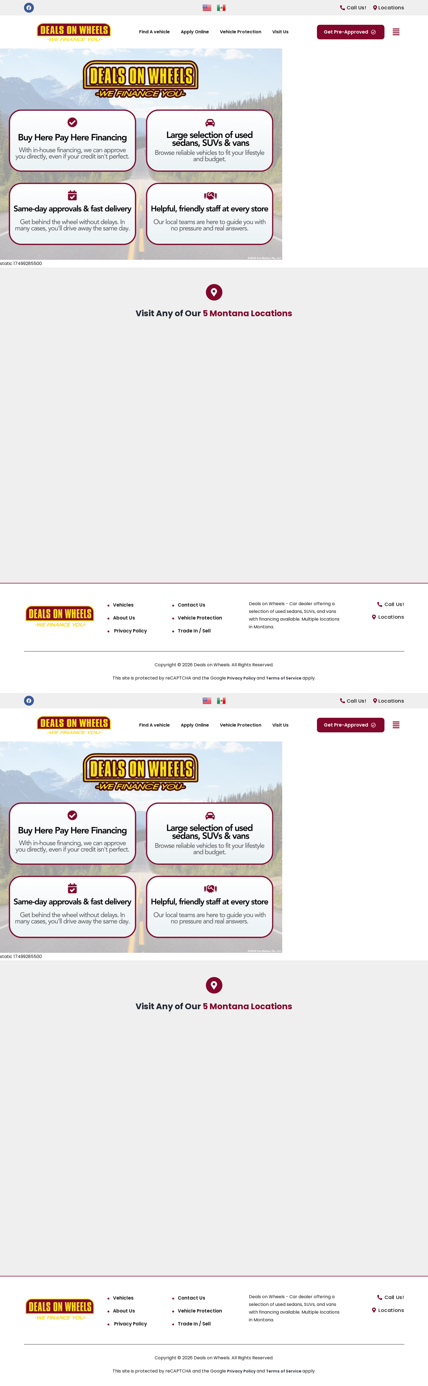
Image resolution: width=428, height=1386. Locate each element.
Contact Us (191, 605)
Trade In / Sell (194, 630)
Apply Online (195, 32)
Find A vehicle (154, 32)
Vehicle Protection (240, 32)
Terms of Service (286, 678)
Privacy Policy (130, 630)
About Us (124, 618)
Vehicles (123, 605)
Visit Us (280, 32)
